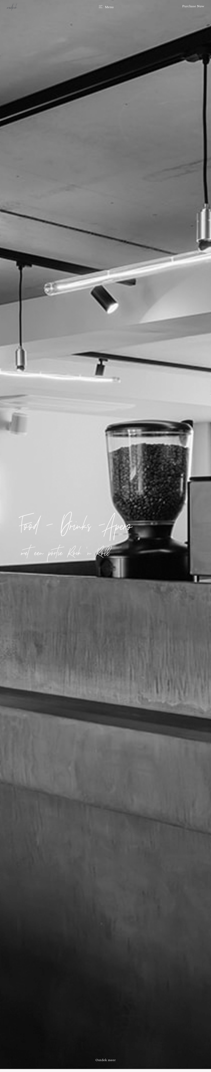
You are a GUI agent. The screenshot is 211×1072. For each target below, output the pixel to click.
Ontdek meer (105, 1060)
